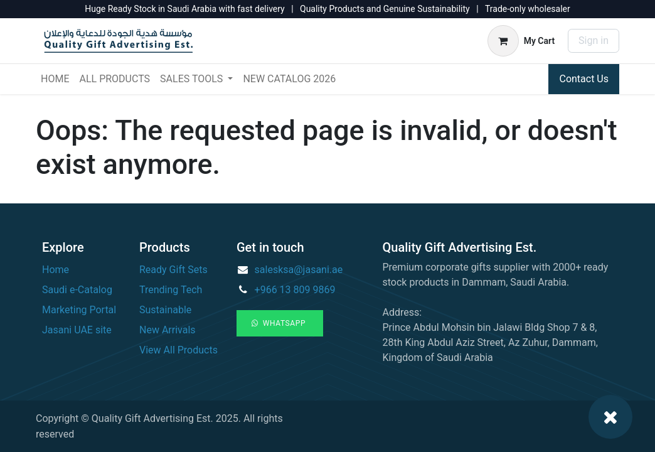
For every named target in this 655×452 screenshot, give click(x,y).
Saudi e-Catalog (77, 290)
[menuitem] (55, 79)
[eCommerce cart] (521, 41)
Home (55, 270)
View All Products (178, 350)
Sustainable (165, 310)
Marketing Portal (79, 310)
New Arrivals (167, 330)
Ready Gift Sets (173, 270)
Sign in (593, 40)
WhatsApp (280, 323)
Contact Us (584, 79)
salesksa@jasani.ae (299, 270)
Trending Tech (170, 290)
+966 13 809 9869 (295, 290)
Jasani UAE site (77, 330)
